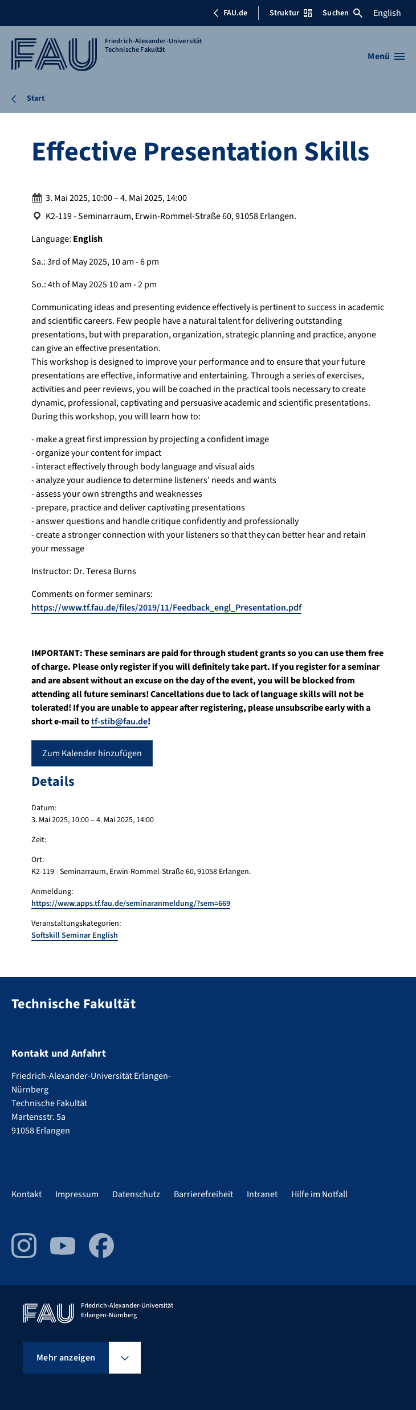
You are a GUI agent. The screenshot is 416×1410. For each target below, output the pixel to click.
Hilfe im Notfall (319, 1194)
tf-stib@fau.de (119, 721)
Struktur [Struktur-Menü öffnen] (291, 13)
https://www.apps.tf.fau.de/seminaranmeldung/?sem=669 (130, 903)
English (387, 13)
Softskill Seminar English (74, 935)
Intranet (262, 1194)
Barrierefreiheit (203, 1194)
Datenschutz (136, 1194)
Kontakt (26, 1194)
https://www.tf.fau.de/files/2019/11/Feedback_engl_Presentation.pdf (166, 607)
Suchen (342, 13)
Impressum (77, 1194)
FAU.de (230, 13)
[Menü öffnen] (386, 56)
